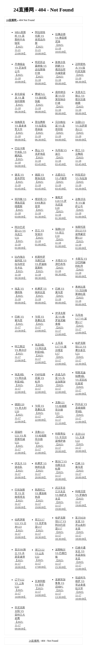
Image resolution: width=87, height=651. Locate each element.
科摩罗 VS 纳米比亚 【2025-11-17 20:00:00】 (41, 470)
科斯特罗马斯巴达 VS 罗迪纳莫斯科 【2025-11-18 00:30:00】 (41, 267)
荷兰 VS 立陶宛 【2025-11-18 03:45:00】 (81, 157)
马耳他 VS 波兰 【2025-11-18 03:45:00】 (61, 157)
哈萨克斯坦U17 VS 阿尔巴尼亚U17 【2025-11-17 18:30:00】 (61, 528)
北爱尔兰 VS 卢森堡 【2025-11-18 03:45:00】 (61, 181)
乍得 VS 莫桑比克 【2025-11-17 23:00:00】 (41, 323)
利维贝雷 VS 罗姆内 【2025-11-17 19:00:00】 (81, 498)
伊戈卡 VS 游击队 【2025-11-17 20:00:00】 (20, 470)
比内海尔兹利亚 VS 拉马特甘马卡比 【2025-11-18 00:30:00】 (20, 267)
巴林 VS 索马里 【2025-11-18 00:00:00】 (61, 295)
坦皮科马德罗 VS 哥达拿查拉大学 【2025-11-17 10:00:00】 (81, 588)
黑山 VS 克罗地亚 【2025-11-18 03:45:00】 (41, 157)
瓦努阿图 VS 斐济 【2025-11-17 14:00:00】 (41, 588)
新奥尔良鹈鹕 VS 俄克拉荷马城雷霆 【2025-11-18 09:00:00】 (61, 73)
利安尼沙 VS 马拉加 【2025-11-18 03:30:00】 (81, 181)
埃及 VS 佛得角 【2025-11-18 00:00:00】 (20, 295)
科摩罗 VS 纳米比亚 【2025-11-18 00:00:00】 (41, 295)
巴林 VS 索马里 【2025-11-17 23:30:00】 (20, 323)
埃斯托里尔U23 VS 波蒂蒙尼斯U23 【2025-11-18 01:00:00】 (81, 237)
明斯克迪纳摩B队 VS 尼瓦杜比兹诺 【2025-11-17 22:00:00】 (81, 383)
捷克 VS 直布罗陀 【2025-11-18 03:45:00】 (20, 181)
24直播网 (34, 640)
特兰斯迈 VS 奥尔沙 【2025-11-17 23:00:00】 (20, 353)
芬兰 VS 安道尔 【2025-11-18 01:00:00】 (41, 237)
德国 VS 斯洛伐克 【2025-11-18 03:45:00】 (41, 181)
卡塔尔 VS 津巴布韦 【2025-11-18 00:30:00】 (61, 267)
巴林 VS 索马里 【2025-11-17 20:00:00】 (81, 470)
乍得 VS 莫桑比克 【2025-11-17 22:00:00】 (41, 412)
